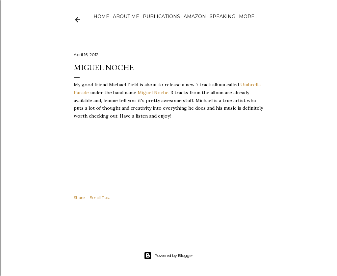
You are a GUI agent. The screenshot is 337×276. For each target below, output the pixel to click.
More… (248, 16)
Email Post (100, 197)
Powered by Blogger (168, 256)
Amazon (195, 16)
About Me (126, 16)
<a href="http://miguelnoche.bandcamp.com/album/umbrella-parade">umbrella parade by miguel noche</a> (139, 144)
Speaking (222, 16)
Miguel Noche (153, 93)
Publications (161, 16)
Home (101, 16)
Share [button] (79, 197)
